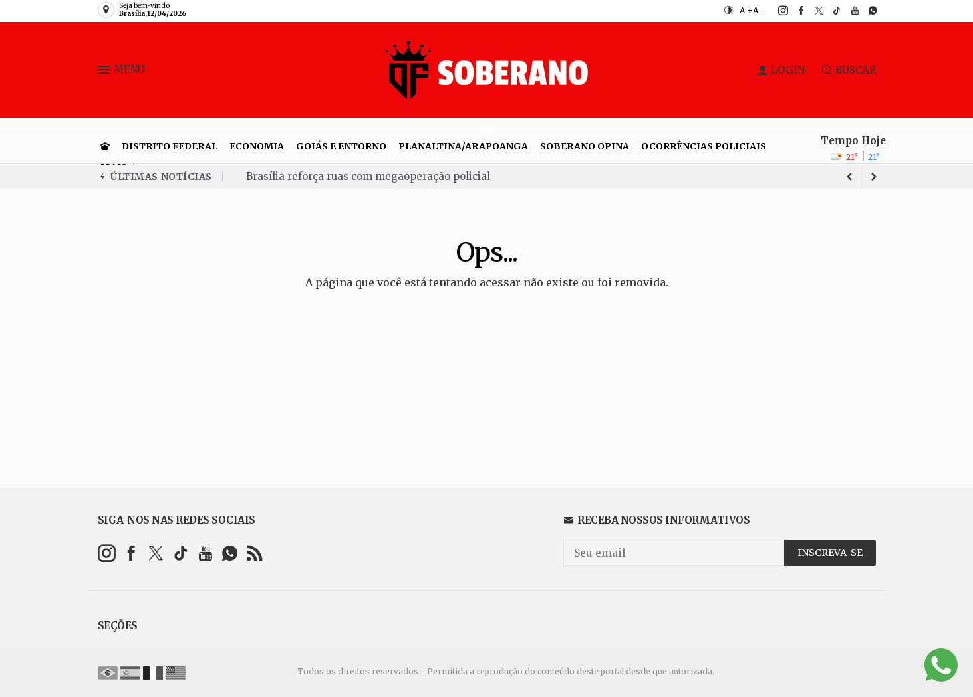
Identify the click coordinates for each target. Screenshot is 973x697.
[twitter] (811, 10)
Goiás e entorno (341, 146)
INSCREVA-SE (830, 553)
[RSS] (254, 553)
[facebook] (793, 10)
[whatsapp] (865, 10)
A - (759, 10)
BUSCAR (849, 70)
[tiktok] (829, 10)
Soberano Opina (584, 146)
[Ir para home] (105, 146)
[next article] (850, 177)
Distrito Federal (169, 146)
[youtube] (847, 10)
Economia (256, 146)
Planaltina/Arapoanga (463, 146)
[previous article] (874, 177)
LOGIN (781, 70)
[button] (106, 72)
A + (746, 10)
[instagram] (775, 10)
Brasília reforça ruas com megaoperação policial (368, 176)
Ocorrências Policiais (703, 146)
